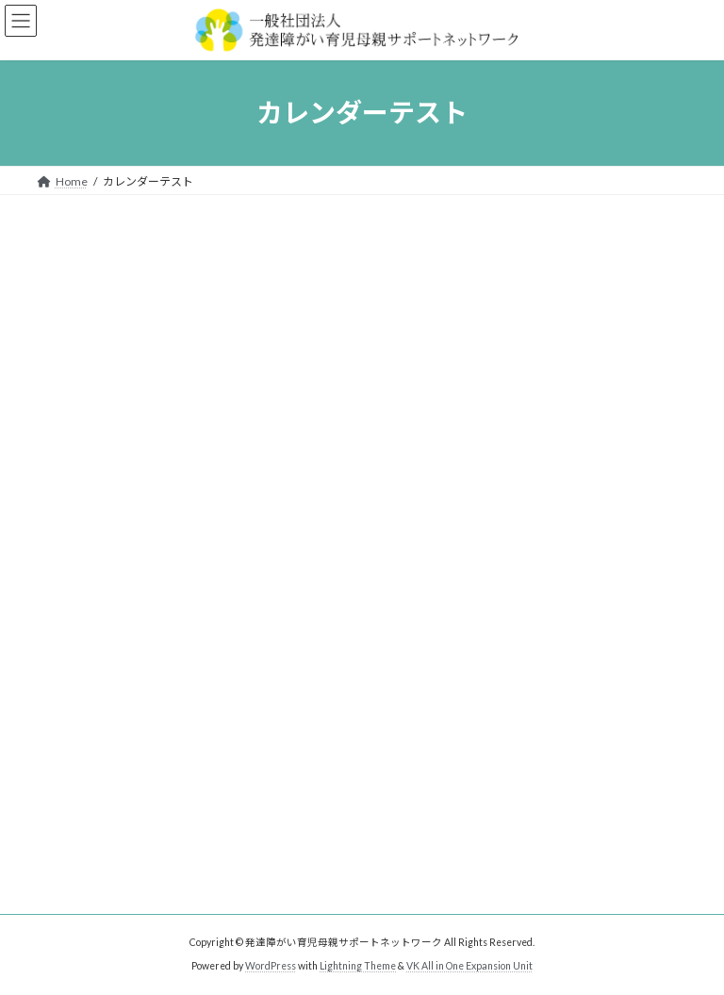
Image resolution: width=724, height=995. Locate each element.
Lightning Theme (358, 965)
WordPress (270, 965)
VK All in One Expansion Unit (469, 965)
